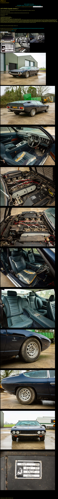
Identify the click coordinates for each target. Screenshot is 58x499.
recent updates (27, 5)
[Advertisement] (17, 494)
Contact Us (12, 30)
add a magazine (39, 5)
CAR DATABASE (19, 5)
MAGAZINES (35, 5)
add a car (23, 5)
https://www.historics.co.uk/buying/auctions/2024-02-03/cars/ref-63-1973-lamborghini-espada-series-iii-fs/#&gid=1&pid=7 (28, 28)
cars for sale (31, 5)
